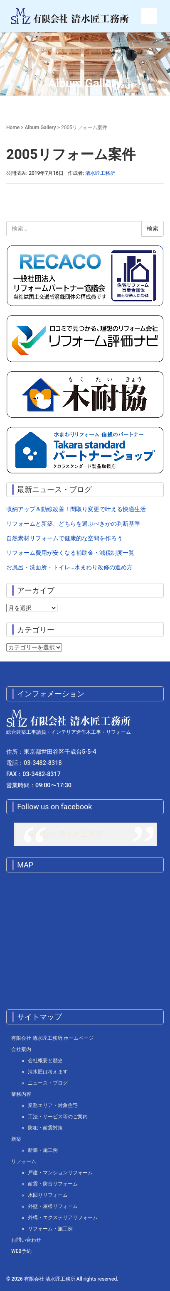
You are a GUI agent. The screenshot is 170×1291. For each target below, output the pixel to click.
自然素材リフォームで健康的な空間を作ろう (64, 538)
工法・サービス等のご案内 (58, 1117)
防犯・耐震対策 (45, 1128)
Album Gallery (40, 127)
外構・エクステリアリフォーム (63, 1217)
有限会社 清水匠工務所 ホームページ (52, 1038)
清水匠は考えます (48, 1072)
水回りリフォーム (48, 1195)
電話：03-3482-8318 (34, 763)
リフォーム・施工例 (50, 1229)
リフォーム (23, 1161)
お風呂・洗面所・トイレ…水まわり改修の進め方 (69, 567)
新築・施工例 (43, 1150)
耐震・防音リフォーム (53, 1184)
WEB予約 (21, 1251)
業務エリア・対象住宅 (53, 1105)
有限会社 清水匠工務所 (65, 834)
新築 (16, 1139)
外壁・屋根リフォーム (53, 1206)
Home (13, 127)
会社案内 (21, 1049)
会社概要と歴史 (45, 1060)
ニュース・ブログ (48, 1083)
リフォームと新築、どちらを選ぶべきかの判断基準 (73, 523)
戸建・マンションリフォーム (60, 1173)
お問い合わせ (26, 1240)
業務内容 (21, 1094)
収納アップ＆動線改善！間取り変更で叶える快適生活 (76, 509)
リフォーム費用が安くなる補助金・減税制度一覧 (70, 552)
